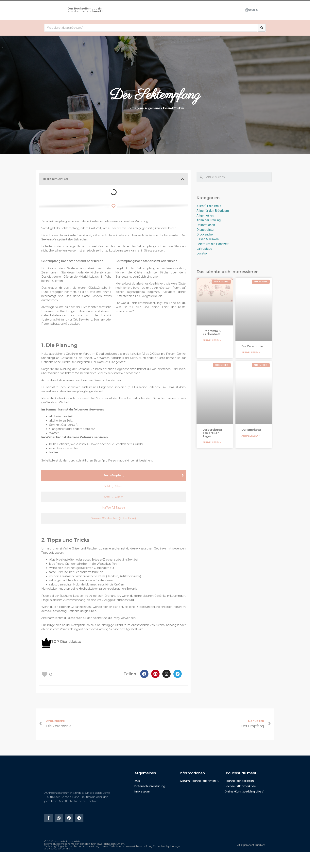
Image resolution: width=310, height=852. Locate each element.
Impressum (142, 791)
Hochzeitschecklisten (239, 781)
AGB (137, 781)
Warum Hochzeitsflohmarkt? (199, 781)
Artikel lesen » (211, 340)
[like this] (44, 674)
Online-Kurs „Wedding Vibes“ (244, 791)
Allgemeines (153, 108)
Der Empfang (251, 429)
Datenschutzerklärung (149, 786)
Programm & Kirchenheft (211, 332)
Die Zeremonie (252, 346)
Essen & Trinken (173, 108)
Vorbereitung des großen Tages (212, 433)
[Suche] (262, 28)
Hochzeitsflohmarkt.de (240, 786)
